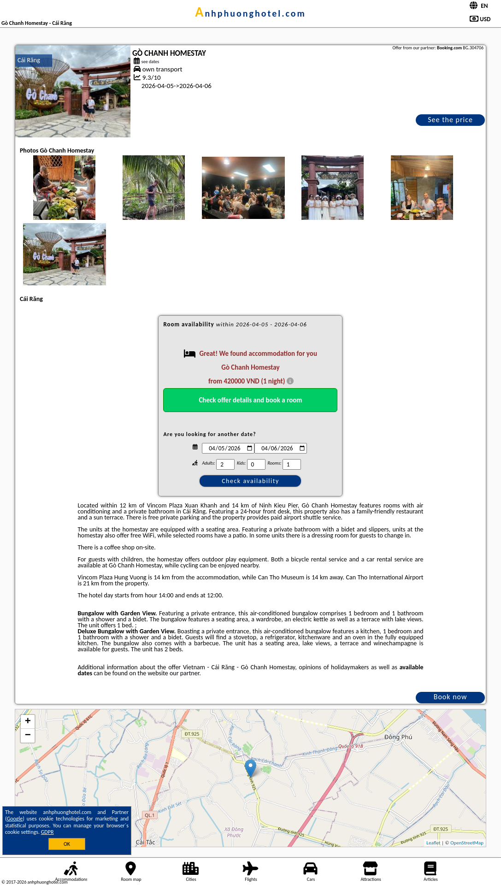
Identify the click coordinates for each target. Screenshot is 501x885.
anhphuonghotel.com (250, 13)
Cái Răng (29, 60)
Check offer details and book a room (250, 400)
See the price (450, 119)
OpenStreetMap (466, 843)
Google (15, 818)
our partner (184, 673)
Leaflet (433, 843)
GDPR (47, 832)
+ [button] (28, 722)
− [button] (28, 736)
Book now (450, 696)
